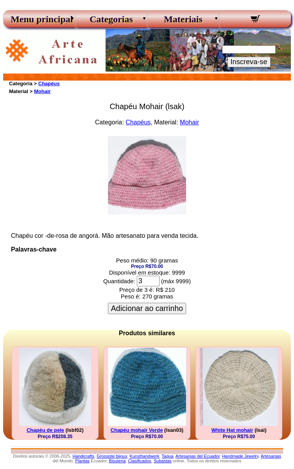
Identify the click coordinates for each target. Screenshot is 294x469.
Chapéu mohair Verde (137, 430)
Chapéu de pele (45, 430)
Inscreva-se (249, 62)
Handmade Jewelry (240, 456)
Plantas (82, 460)
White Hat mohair (232, 430)
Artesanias (271, 456)
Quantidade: (119, 281)
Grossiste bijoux (112, 456)
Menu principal (39, 19)
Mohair (42, 91)
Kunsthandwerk (145, 456)
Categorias (111, 19)
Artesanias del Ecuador (198, 456)
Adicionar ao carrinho (147, 308)
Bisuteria (117, 460)
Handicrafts (83, 456)
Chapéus (49, 83)
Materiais (183, 19)
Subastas (163, 460)
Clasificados (139, 460)
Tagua (167, 456)
